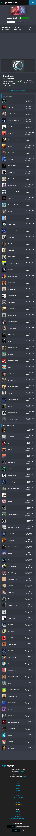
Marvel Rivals (12, 18)
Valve (25, 776)
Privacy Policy (18, 800)
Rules (18, 788)
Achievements (11, 22)
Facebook (18, 816)
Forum (27, 22)
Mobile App (18, 785)
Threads (18, 811)
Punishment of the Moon (8, 77)
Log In (32, 2)
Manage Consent (18, 797)
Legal (18, 795)
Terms (18, 802)
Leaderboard (20, 22)
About (18, 790)
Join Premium (18, 804)
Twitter (18, 814)
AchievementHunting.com (18, 819)
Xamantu (21, 774)
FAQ (18, 783)
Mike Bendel (21, 771)
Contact (18, 793)
